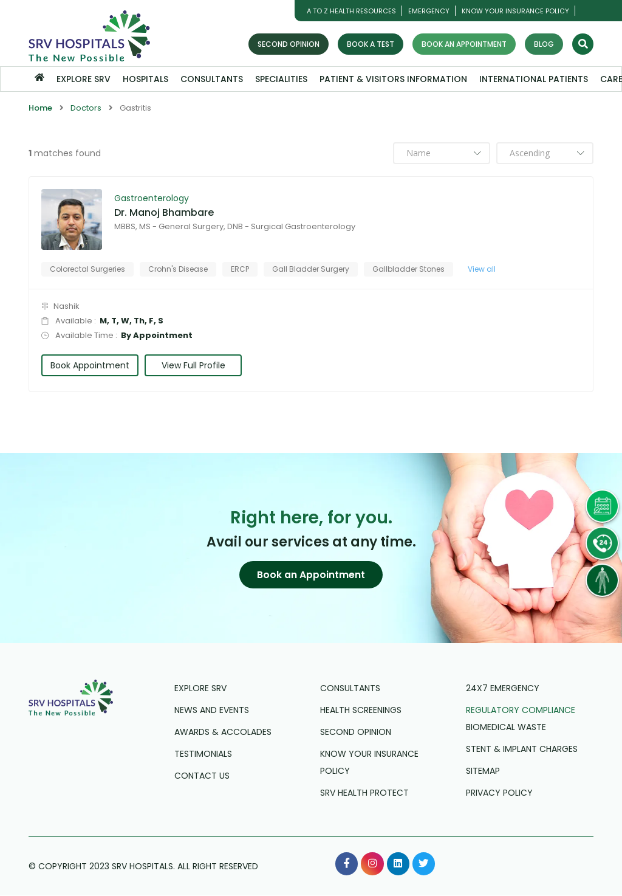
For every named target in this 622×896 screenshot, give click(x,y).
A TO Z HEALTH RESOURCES (351, 11)
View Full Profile (193, 365)
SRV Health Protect (364, 793)
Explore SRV (83, 79)
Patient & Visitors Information (393, 79)
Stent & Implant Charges (522, 749)
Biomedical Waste (506, 728)
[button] (311, 575)
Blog (544, 44)
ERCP (240, 269)
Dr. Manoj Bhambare (164, 212)
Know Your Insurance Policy (515, 11)
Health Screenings (361, 711)
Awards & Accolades (223, 732)
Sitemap (483, 771)
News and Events (211, 711)
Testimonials (203, 754)
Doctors (85, 108)
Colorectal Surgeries (87, 269)
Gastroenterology (151, 198)
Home (40, 108)
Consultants (211, 79)
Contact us (202, 776)
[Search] (582, 44)
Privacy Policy (499, 793)
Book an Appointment (464, 44)
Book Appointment (89, 365)
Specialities (281, 79)
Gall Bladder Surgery (310, 269)
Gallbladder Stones (408, 269)
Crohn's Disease (178, 269)
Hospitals (145, 79)
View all (482, 269)
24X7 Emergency (502, 689)
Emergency (428, 11)
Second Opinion (289, 44)
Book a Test (370, 44)
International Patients (533, 79)
